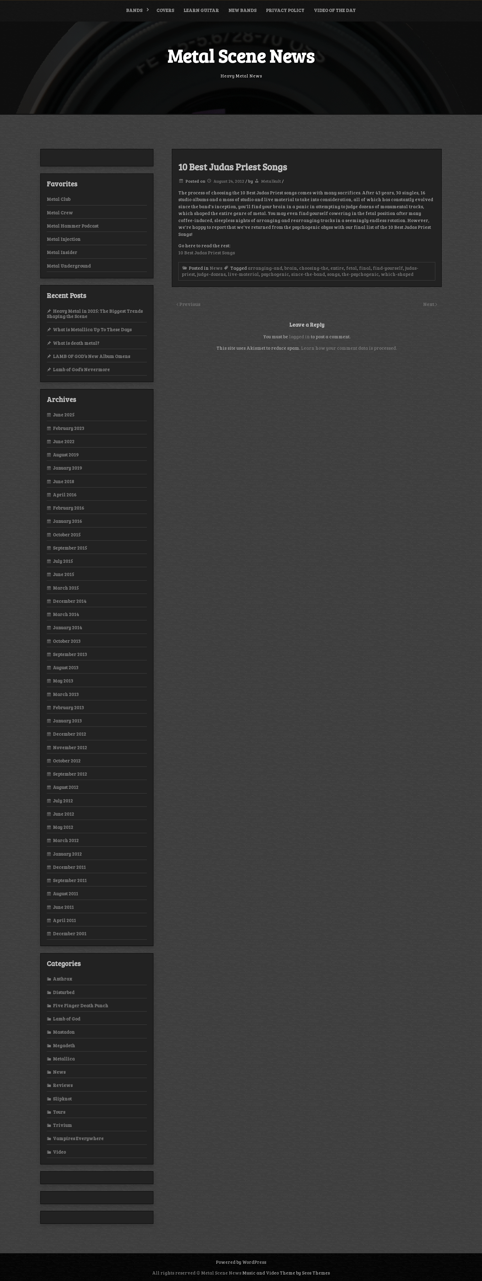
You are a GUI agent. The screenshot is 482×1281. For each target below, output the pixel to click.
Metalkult (271, 181)
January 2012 (67, 854)
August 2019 (66, 455)
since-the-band (308, 274)
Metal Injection (64, 239)
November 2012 (70, 747)
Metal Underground (69, 266)
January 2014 (67, 627)
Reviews (63, 1085)
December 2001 (69, 933)
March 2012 (66, 840)
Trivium (62, 1125)
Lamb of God (66, 1019)
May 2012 (63, 827)
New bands (242, 10)
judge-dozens (211, 274)
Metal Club (58, 199)
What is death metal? (76, 343)
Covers (165, 10)
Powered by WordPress (241, 1262)
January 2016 (67, 521)
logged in (299, 336)
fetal (351, 268)
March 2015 (66, 588)
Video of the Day (335, 10)
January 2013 (67, 721)
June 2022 (63, 441)
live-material (243, 274)
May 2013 (63, 681)
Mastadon (64, 1032)
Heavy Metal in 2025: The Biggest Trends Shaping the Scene (95, 313)
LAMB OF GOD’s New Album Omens (91, 356)
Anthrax (62, 979)
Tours (59, 1112)
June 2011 (63, 907)
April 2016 (65, 494)
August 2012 (65, 787)
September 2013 (70, 654)
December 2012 (69, 734)
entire (337, 268)
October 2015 (67, 534)
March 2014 (66, 614)
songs (333, 274)
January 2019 (67, 468)
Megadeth (64, 1045)
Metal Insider (62, 252)
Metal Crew (60, 212)
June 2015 (63, 574)
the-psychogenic (360, 274)
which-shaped (397, 274)
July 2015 (63, 561)
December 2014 (69, 601)
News (216, 268)
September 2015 (70, 548)
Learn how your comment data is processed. (349, 348)
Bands (134, 10)
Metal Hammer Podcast (72, 226)
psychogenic (275, 274)
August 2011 (65, 893)
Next (429, 304)
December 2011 (69, 867)
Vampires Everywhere (78, 1138)
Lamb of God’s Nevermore (81, 369)
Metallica (64, 1059)
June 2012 (63, 814)
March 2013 (66, 694)
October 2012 (67, 761)
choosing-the (313, 268)
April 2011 (64, 920)
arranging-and (265, 268)
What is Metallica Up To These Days (92, 329)
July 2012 (63, 801)
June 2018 (63, 481)
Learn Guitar (201, 10)
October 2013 (67, 641)
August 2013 (65, 667)
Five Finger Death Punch (80, 1005)
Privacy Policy (285, 10)
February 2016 (68, 508)
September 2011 (70, 880)
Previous (189, 304)
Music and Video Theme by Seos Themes (286, 1273)
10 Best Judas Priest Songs (206, 252)
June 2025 (63, 415)
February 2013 (68, 707)
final (365, 268)
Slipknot (62, 1099)
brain (290, 268)
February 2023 (68, 428)
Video (59, 1152)
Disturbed (63, 992)
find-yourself (388, 268)
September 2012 (70, 774)
